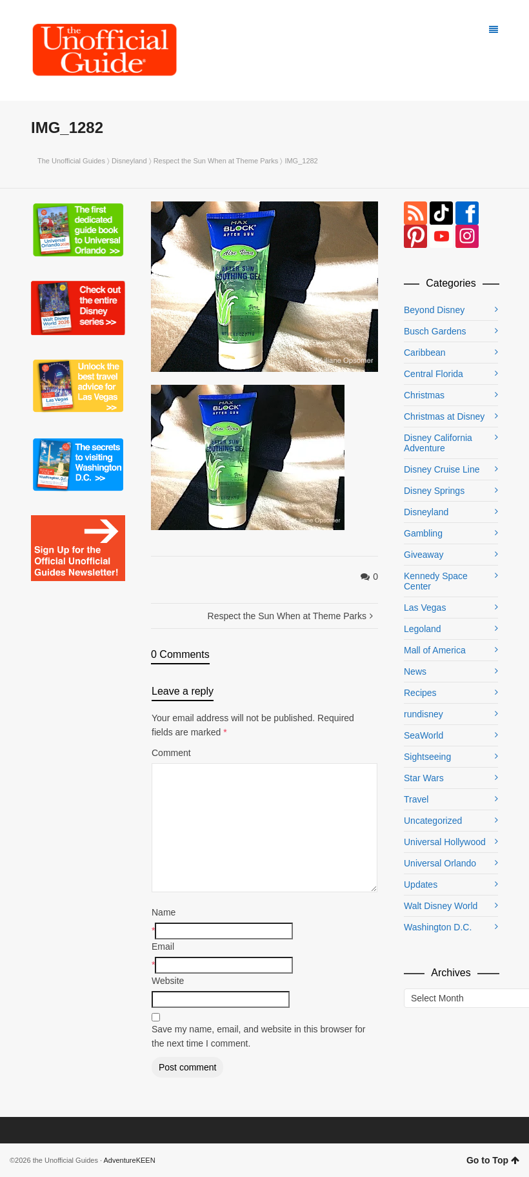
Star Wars (424, 778)
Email (163, 946)
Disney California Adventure (438, 443)
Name (163, 912)
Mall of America (435, 650)
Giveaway (423, 554)
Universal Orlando (440, 863)
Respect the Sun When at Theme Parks (216, 161)
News (415, 671)
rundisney (423, 714)
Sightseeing (427, 757)
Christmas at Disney (444, 416)
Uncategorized (433, 820)
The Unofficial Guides (71, 161)
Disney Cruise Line (442, 469)
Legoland (422, 629)
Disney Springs (434, 491)
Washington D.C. (438, 927)
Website (168, 981)
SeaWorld (423, 735)
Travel (416, 799)
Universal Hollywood (445, 842)
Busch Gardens (435, 331)
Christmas (424, 395)
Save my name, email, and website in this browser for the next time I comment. (258, 1036)
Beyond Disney (434, 310)
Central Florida (433, 374)
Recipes (420, 693)
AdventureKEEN (129, 1160)
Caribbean (425, 352)
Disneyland (129, 161)
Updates (420, 884)
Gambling (423, 533)
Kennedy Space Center (436, 581)
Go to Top (492, 1160)
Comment (171, 753)
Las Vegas (425, 607)
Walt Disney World (440, 906)
